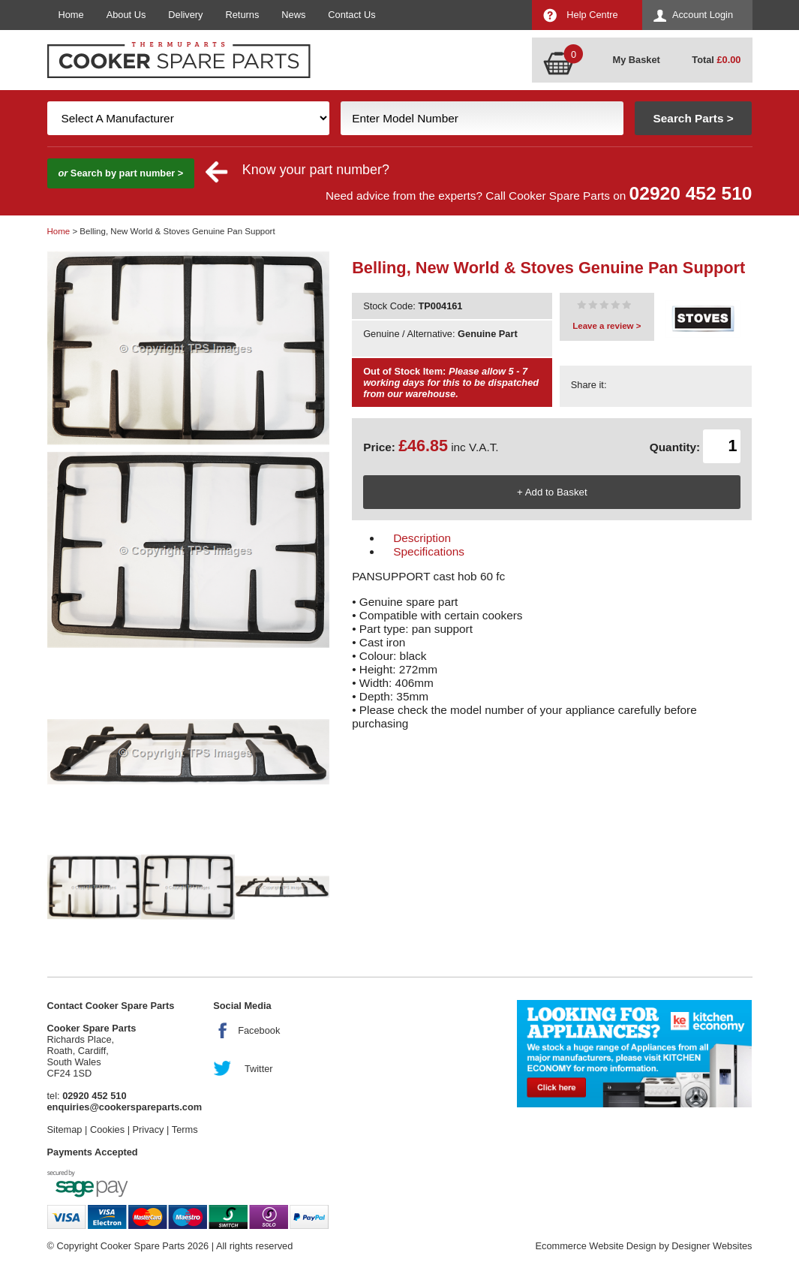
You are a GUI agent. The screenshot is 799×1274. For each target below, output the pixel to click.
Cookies (107, 1129)
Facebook (259, 1030)
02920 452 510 (690, 193)
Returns (243, 14)
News (293, 14)
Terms (185, 1129)
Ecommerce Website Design (595, 1245)
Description (422, 538)
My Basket (636, 59)
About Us (126, 14)
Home (71, 14)
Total (716, 59)
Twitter (259, 1068)
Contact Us (351, 14)
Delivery (185, 14)
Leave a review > (606, 325)
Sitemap (65, 1129)
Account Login (702, 14)
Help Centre (591, 14)
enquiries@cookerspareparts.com (125, 1107)
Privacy (148, 1129)
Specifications (428, 551)
